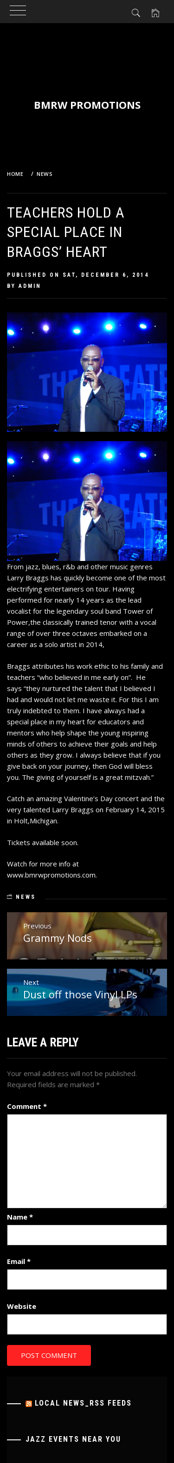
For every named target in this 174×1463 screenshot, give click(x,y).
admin (30, 286)
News (26, 897)
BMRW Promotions (87, 105)
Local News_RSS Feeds (83, 1403)
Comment (27, 1106)
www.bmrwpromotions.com (51, 874)
